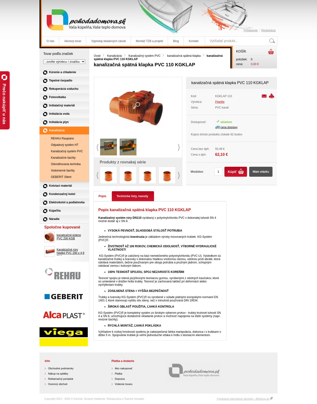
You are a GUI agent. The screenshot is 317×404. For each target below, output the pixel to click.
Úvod (97, 55)
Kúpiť (232, 172)
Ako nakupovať (124, 368)
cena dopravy (229, 127)
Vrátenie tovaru (124, 384)
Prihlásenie (251, 30)
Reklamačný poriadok (60, 378)
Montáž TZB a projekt (149, 41)
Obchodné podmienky (61, 368)
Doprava (120, 378)
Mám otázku (261, 171)
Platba (118, 373)
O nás (50, 41)
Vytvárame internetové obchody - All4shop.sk (245, 398)
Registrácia (268, 30)
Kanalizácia (114, 55)
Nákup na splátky (58, 373)
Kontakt (193, 41)
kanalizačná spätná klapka (184, 55)
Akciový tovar (72, 41)
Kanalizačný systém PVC (144, 55)
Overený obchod (57, 384)
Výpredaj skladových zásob (108, 41)
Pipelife (219, 102)
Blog (176, 41)
